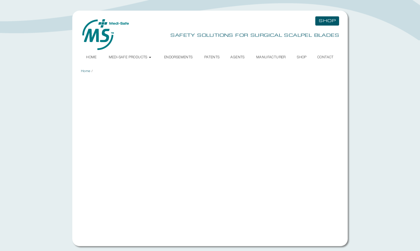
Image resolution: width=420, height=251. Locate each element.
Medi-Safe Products (130, 57)
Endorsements (178, 57)
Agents (237, 57)
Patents (212, 57)
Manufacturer (271, 57)
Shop (302, 57)
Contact (325, 57)
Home (91, 57)
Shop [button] (327, 21)
